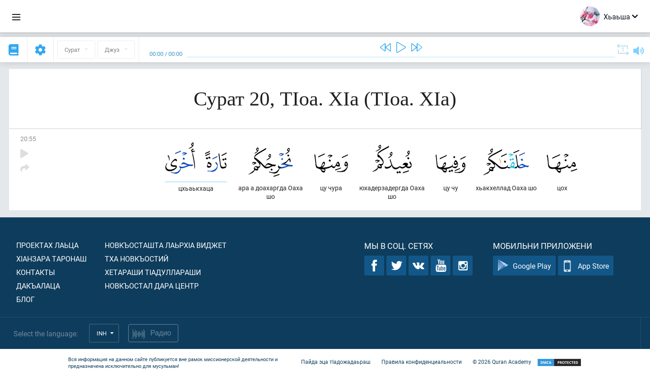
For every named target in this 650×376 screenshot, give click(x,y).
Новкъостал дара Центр (152, 285)
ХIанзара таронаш (51, 258)
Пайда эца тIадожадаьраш (336, 361)
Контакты (35, 272)
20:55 (28, 138)
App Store (585, 266)
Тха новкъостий (136, 258)
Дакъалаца (38, 285)
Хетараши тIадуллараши (153, 272)
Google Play (524, 266)
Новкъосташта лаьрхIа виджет (166, 245)
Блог (25, 299)
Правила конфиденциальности (421, 361)
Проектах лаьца (47, 245)
